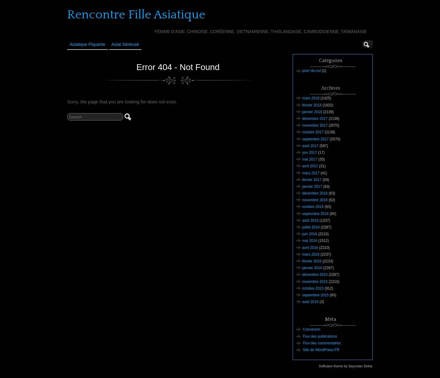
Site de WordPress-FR (321, 350)
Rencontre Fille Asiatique (136, 14)
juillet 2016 (311, 227)
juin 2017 (309, 152)
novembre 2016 (315, 200)
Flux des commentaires (322, 343)
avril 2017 (310, 166)
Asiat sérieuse (125, 44)
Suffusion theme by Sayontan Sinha (345, 366)
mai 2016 (309, 241)
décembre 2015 (315, 274)
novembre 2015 (315, 282)
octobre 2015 (313, 288)
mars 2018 (311, 98)
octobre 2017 (313, 132)
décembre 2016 (315, 193)
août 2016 (310, 220)
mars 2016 (311, 254)
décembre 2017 (315, 119)
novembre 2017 (315, 125)
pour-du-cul (311, 71)
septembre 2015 (315, 295)
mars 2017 (311, 173)
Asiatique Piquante (87, 44)
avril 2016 (310, 248)
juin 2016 (309, 234)
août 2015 (310, 302)
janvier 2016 (312, 268)
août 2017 (310, 146)
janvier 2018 (312, 112)
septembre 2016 (315, 214)
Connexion (311, 329)
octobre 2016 (313, 207)
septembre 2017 (315, 139)
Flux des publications (320, 336)
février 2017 (311, 180)
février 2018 (311, 105)
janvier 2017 (312, 186)
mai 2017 (309, 159)
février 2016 (311, 261)
